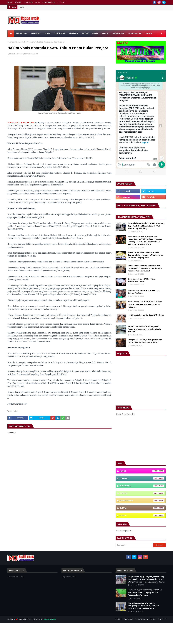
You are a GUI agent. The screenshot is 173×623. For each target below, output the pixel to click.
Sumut (141, 471)
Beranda (10, 42)
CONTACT (61, 2)
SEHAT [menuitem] (95, 33)
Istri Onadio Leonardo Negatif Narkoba (146, 315)
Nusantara (141, 486)
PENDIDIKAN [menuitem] (59, 33)
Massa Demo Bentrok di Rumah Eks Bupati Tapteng (143, 291)
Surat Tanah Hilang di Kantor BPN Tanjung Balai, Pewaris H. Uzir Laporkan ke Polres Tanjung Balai (146, 255)
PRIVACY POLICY (49, 2)
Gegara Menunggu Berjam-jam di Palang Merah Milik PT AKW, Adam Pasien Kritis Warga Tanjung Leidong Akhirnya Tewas (146, 579)
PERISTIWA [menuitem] (36, 33)
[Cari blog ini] (134, 545)
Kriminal (141, 478)
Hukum (18, 42)
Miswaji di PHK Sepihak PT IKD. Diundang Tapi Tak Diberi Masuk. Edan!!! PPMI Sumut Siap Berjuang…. (146, 226)
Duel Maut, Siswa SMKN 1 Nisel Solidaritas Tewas (141, 280)
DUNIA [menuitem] (47, 33)
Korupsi (141, 493)
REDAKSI (18, 2)
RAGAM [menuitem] (149, 33)
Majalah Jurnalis (15, 54)
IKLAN (37, 2)
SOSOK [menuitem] (105, 33)
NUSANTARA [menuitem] (21, 33)
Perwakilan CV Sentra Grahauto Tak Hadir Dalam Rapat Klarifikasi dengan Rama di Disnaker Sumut (145, 268)
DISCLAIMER (28, 2)
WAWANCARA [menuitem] (118, 33)
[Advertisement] (141, 438)
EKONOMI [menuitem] (73, 33)
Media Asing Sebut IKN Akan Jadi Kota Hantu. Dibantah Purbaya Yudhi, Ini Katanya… (145, 304)
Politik (141, 515)
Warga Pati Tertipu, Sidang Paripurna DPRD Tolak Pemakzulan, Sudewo (145, 341)
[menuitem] (10, 33)
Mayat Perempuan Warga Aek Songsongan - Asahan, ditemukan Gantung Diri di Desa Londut (143, 606)
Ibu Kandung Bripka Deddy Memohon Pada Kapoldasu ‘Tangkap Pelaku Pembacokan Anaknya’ (145, 592)
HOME (9, 2)
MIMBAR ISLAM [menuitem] (135, 33)
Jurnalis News (141, 500)
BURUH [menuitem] (85, 33)
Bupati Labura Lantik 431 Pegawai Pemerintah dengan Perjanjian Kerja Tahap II (144, 329)
